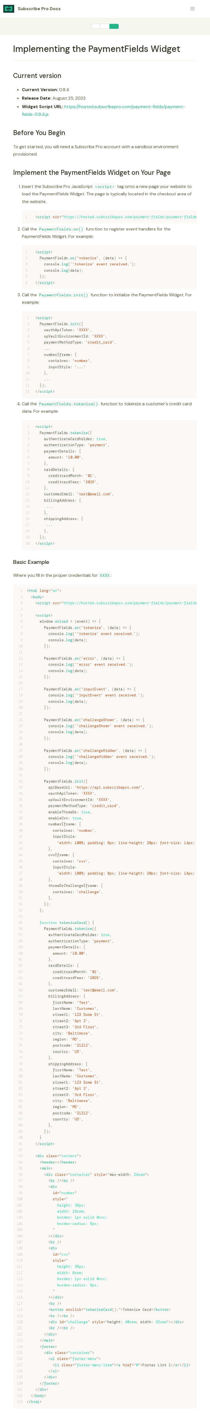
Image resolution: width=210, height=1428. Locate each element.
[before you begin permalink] (10, 132)
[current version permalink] (10, 75)
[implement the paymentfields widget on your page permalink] (10, 172)
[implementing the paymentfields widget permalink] (10, 49)
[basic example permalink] (10, 562)
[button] (192, 9)
